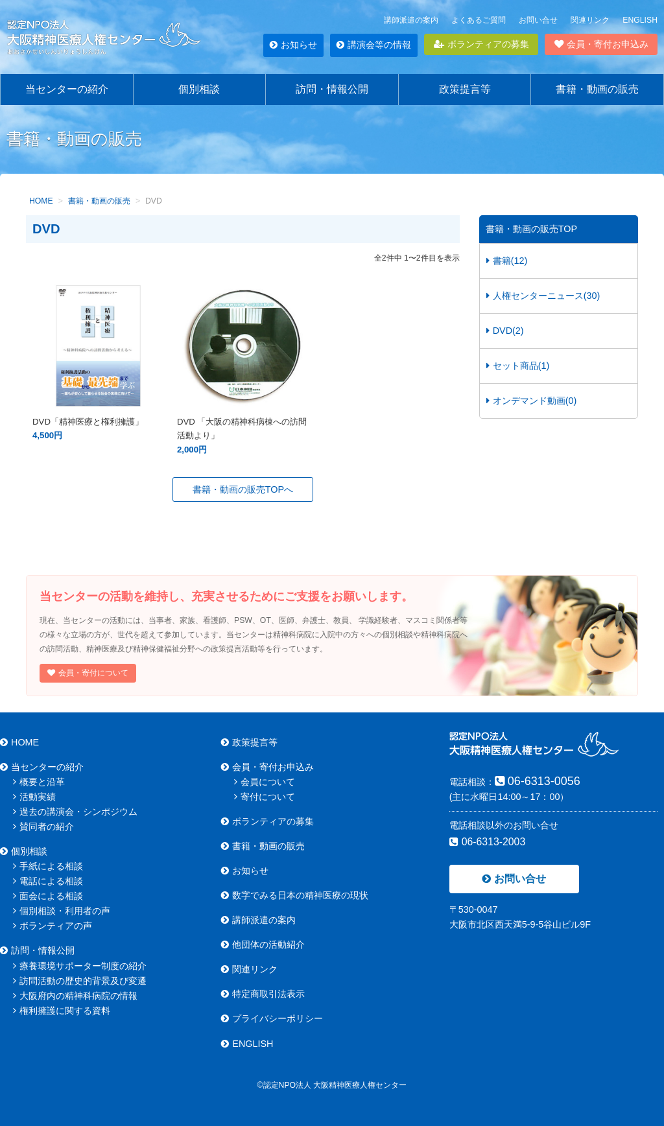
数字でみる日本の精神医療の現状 (294, 895)
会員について (264, 782)
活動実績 (34, 797)
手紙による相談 (48, 866)
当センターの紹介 (66, 89)
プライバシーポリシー (272, 1018)
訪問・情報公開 (332, 89)
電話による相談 (48, 881)
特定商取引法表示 (263, 994)
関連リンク (590, 20)
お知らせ (293, 45)
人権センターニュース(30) (543, 295)
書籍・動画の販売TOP (531, 229)
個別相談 (199, 89)
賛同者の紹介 (43, 826)
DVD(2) (505, 330)
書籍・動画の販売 (597, 89)
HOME (19, 742)
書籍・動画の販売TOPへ (243, 489)
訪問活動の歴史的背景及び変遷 (80, 981)
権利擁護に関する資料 (61, 1010)
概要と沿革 (39, 782)
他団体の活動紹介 (263, 944)
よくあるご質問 (478, 20)
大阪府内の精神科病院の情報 (75, 996)
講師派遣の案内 (411, 20)
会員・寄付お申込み (601, 44)
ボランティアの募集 (481, 44)
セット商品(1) (518, 365)
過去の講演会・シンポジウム (75, 811)
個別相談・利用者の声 (61, 911)
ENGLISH (640, 20)
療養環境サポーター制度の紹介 (80, 966)
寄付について (264, 797)
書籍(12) (507, 260)
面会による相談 (48, 896)
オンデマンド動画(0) (531, 400)
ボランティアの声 (52, 926)
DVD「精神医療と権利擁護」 (98, 421)
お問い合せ (538, 20)
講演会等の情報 (374, 45)
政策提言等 (465, 89)
